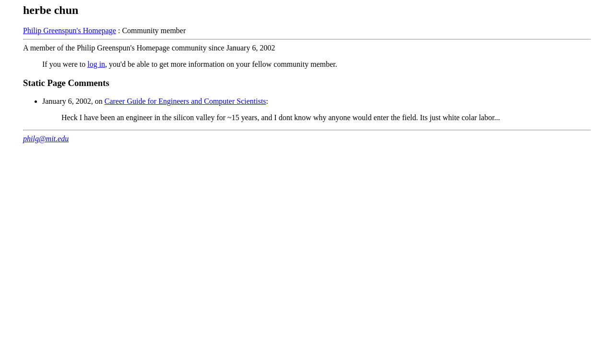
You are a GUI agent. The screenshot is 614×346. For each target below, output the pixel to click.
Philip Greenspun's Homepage (69, 30)
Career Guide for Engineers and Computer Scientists (185, 101)
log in (96, 64)
